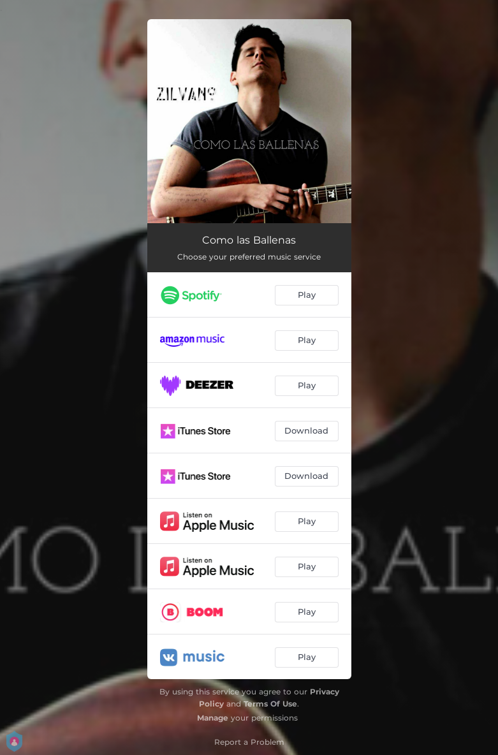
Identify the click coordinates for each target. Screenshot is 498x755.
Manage (212, 717)
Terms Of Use (270, 703)
